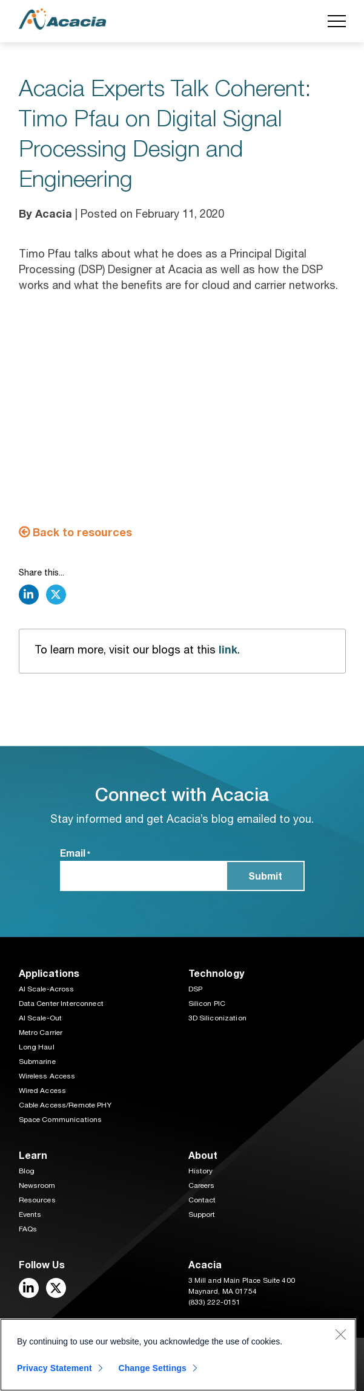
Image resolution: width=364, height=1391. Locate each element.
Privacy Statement (54, 1368)
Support (202, 1214)
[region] (178, 1354)
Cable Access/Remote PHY (65, 1105)
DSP (195, 989)
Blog (27, 1171)
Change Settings (152, 1368)
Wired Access (43, 1090)
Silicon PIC (207, 1003)
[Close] (340, 1334)
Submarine (37, 1061)
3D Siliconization (217, 1018)
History (200, 1171)
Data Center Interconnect (61, 1003)
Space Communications (60, 1119)
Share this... (41, 572)
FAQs (28, 1229)
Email (75, 853)
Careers (201, 1185)
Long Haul (37, 1047)
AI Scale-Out (40, 1018)
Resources (37, 1200)
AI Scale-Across (46, 989)
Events (30, 1214)
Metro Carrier (41, 1032)
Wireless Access (47, 1076)
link (228, 649)
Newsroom (37, 1185)
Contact (202, 1200)
